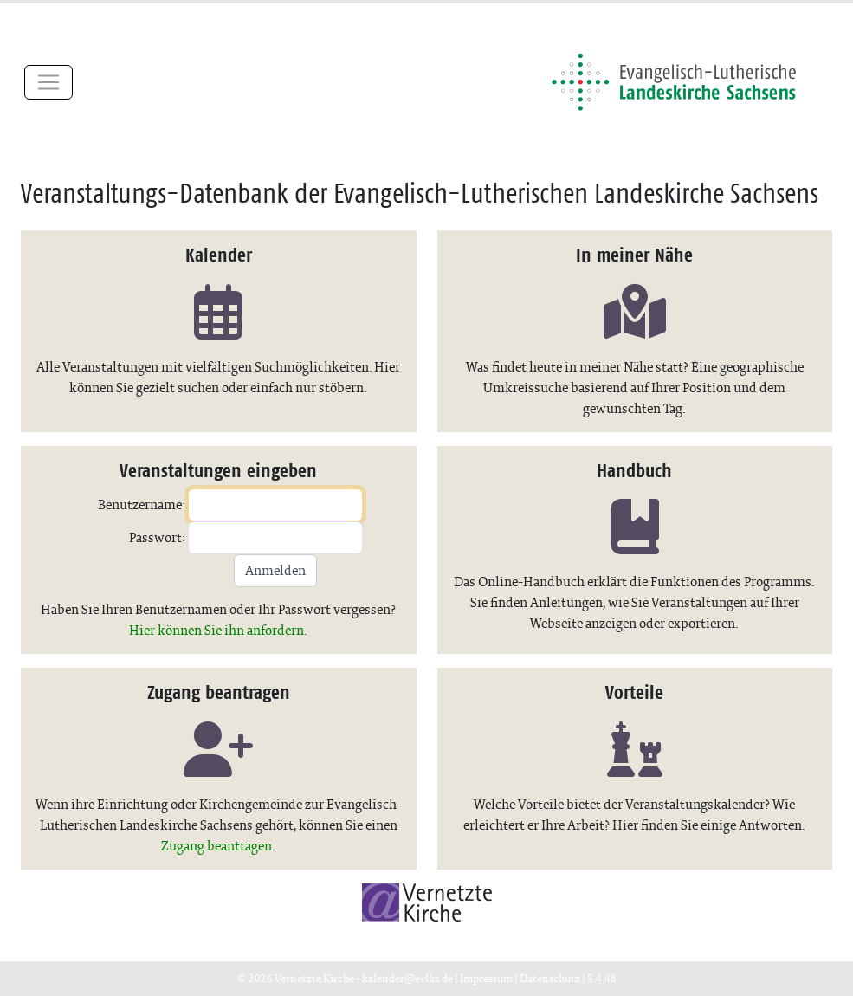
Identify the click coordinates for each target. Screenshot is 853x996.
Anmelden (275, 570)
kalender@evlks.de (407, 978)
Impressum (486, 978)
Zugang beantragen (216, 846)
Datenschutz (550, 978)
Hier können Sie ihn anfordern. (218, 630)
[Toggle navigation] (48, 82)
